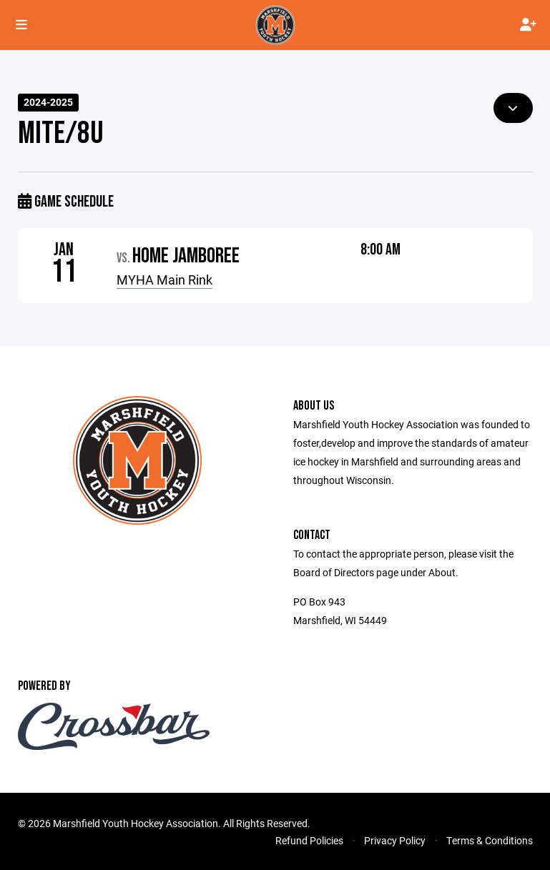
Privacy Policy (395, 840)
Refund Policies (309, 840)
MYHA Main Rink (164, 279)
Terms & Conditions (489, 840)
